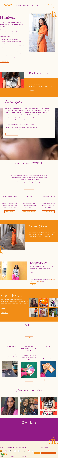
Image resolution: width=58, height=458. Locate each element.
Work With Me (18, 5)
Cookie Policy (43, 455)
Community (26, 5)
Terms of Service (38, 281)
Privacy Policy (47, 455)
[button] (9, 380)
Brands (32, 5)
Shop (37, 5)
